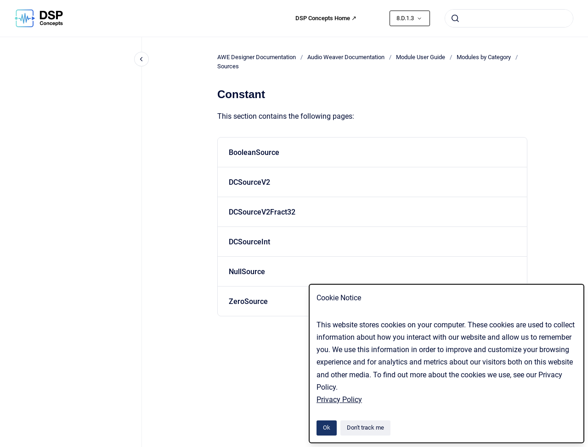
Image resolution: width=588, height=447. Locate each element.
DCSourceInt (249, 241)
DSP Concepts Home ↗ (325, 18)
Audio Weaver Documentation (345, 57)
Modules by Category (484, 57)
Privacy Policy (339, 399)
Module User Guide (420, 57)
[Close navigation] (141, 59)
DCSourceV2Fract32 (262, 212)
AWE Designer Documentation (256, 57)
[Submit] (455, 18)
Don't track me (365, 427)
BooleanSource (254, 152)
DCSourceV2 (249, 182)
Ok (326, 427)
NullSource (247, 271)
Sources (228, 66)
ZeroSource (248, 301)
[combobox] (509, 18)
